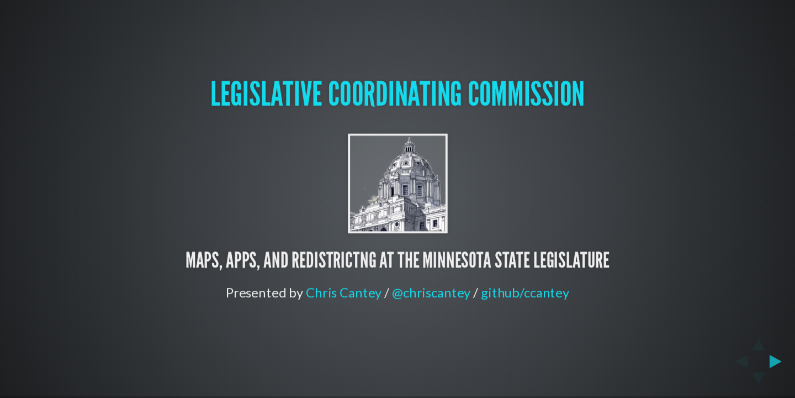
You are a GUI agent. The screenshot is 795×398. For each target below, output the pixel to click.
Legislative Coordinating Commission (397, 94)
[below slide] (758, 382)
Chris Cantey (343, 292)
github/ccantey (525, 292)
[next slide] (779, 361)
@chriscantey (431, 292)
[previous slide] (738, 361)
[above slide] (758, 341)
